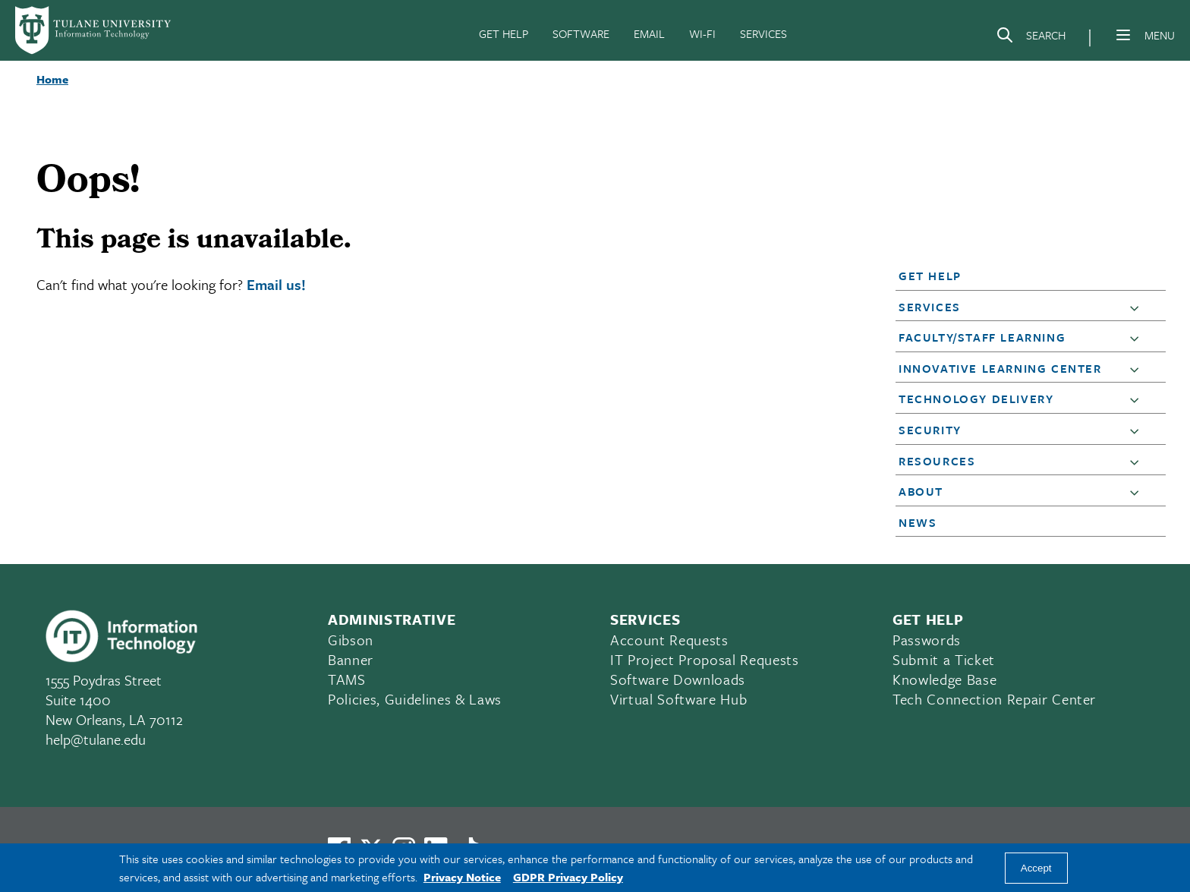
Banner (350, 659)
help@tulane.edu (96, 739)
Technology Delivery (976, 398)
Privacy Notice (462, 876)
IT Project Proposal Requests (704, 659)
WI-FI (702, 33)
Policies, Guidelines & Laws (415, 699)
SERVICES (763, 33)
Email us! (276, 284)
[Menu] (1123, 35)
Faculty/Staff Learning (982, 337)
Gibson (350, 639)
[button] (1020, 275)
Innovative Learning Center (1000, 368)
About (921, 491)
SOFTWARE (580, 33)
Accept (1036, 868)
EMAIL (649, 33)
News (918, 522)
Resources (937, 460)
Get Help (930, 275)
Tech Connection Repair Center (994, 699)
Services (930, 306)
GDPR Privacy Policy (568, 876)
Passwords (926, 639)
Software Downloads (677, 679)
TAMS (347, 679)
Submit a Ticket (943, 659)
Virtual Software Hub (678, 699)
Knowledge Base (944, 679)
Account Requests (669, 639)
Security (930, 429)
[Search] (1031, 38)
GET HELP (503, 33)
